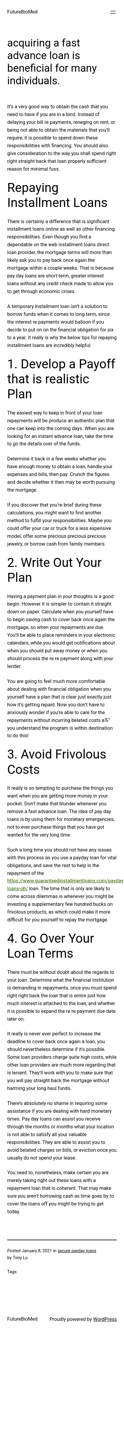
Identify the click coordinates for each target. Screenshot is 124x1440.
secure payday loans (77, 1250)
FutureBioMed (22, 12)
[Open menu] (113, 12)
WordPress (105, 1319)
